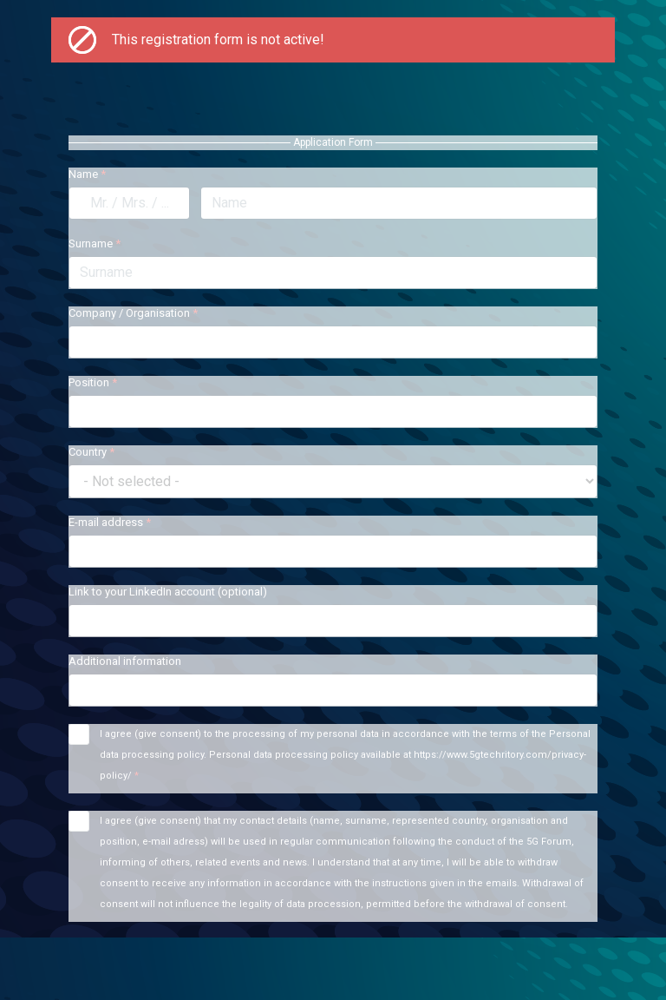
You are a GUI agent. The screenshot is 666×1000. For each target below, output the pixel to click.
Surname (95, 243)
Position (93, 382)
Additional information (125, 661)
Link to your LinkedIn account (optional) (168, 591)
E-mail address (110, 522)
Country (91, 451)
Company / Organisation (133, 313)
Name (87, 174)
